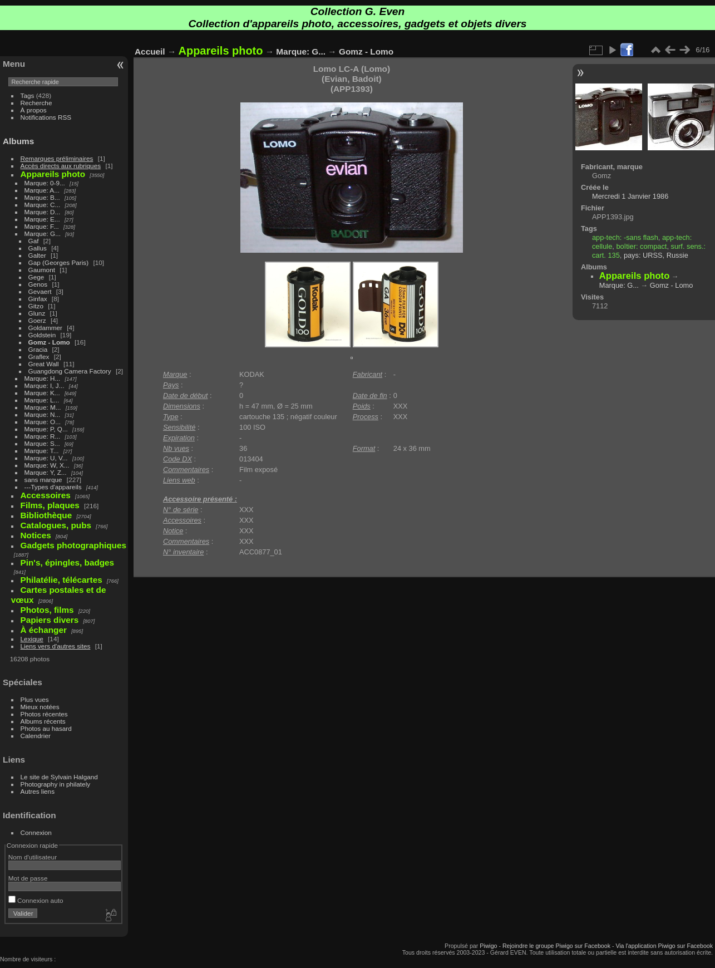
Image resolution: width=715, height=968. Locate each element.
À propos (34, 110)
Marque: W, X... (47, 465)
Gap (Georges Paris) (58, 262)
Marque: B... (42, 197)
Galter (37, 255)
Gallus (37, 248)
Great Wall (43, 363)
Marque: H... (42, 378)
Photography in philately (56, 784)
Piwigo (488, 945)
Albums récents (43, 721)
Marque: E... (42, 219)
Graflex (39, 356)
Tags (27, 95)
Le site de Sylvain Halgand (59, 776)
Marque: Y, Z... (45, 472)
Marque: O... (42, 421)
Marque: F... (41, 226)
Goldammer (45, 327)
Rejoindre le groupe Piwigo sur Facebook (556, 945)
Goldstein (42, 334)
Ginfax (37, 298)
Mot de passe (28, 878)
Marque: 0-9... (44, 182)
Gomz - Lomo (49, 342)
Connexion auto (35, 900)
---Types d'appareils (53, 486)
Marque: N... (42, 414)
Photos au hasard (46, 728)
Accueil (150, 51)
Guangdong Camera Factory (69, 371)
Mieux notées (40, 706)
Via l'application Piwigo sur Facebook (664, 945)
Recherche (36, 102)
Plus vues (35, 699)
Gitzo (35, 305)
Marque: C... (42, 204)
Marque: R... (42, 436)
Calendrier (36, 735)
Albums (18, 141)
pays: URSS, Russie (656, 255)
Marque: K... (42, 392)
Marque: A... (42, 190)
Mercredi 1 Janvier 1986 (630, 196)
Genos (38, 284)
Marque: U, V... (46, 457)
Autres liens (38, 791)
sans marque (43, 479)
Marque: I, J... (44, 385)
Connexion (36, 832)
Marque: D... (42, 211)
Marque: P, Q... (46, 429)
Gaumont (41, 269)
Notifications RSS (46, 117)
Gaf (33, 240)
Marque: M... (42, 407)
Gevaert (40, 291)
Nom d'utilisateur (32, 857)
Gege (36, 277)
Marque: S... (42, 443)
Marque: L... (42, 400)
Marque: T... (41, 450)
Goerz (37, 320)
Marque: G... (42, 233)
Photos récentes (44, 714)
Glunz (37, 313)
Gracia (38, 349)
